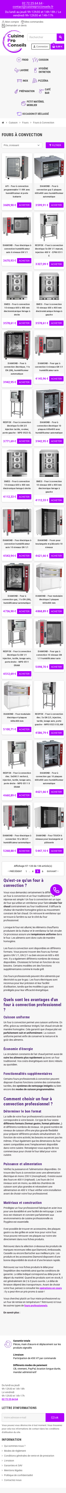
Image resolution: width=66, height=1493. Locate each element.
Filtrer (55, 145)
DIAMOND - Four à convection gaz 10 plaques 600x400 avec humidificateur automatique (49, 778)
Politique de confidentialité (18, 1475)
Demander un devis (14, 25)
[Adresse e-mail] (24, 1417)
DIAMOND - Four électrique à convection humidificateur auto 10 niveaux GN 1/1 (17, 544)
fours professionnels (35, 1305)
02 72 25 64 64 (32, 3)
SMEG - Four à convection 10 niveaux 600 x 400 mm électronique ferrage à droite (17, 485)
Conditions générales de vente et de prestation (29, 1455)
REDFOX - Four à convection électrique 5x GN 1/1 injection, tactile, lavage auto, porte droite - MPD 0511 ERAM (17, 658)
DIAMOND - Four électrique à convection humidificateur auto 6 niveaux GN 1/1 (17, 249)
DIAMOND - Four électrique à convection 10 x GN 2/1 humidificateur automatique (17, 839)
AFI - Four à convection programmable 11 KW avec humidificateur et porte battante (17, 191)
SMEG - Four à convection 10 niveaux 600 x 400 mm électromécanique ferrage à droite (17, 309)
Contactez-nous (12, 1480)
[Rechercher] (45, 37)
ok (54, 1417)
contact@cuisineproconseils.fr (33, 6)
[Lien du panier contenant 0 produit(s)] (57, 47)
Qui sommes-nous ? (15, 1446)
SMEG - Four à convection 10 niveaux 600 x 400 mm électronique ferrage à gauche (49, 486)
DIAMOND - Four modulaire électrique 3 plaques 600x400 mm (49, 599)
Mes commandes (32, 21)
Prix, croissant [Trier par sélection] (11, 145)
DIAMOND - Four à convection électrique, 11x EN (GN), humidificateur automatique (17, 368)
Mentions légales (13, 1470)
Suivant (53, 871)
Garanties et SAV (13, 1465)
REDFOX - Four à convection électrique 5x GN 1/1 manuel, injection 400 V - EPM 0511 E (49, 250)
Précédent (14, 871)
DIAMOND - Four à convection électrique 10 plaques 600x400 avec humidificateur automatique (49, 427)
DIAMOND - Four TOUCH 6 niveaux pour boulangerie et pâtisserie (49, 839)
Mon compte (10, 21)
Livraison (9, 1460)
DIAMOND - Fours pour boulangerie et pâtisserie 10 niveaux (49, 544)
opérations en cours (51, 1288)
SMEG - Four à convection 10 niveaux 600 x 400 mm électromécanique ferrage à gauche (49, 309)
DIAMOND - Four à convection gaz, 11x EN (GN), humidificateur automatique (17, 599)
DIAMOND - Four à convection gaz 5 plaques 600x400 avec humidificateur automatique (49, 191)
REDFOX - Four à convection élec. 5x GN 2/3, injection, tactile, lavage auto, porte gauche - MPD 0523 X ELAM (49, 719)
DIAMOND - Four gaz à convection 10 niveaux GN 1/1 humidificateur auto (49, 655)
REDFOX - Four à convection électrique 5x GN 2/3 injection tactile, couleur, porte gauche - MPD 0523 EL (17, 427)
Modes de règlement (15, 1450)
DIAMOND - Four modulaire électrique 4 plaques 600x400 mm (17, 717)
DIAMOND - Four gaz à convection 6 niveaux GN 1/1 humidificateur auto (49, 367)
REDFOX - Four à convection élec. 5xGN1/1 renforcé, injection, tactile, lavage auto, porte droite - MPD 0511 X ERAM (17, 780)
